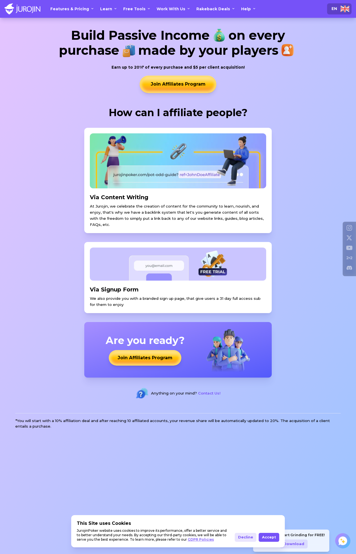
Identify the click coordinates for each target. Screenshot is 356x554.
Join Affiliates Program (178, 84)
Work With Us (174, 9)
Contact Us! (209, 393)
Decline (245, 537)
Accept (269, 537)
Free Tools (138, 9)
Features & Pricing (73, 9)
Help (249, 9)
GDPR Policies (201, 539)
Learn (109, 9)
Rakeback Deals (216, 9)
